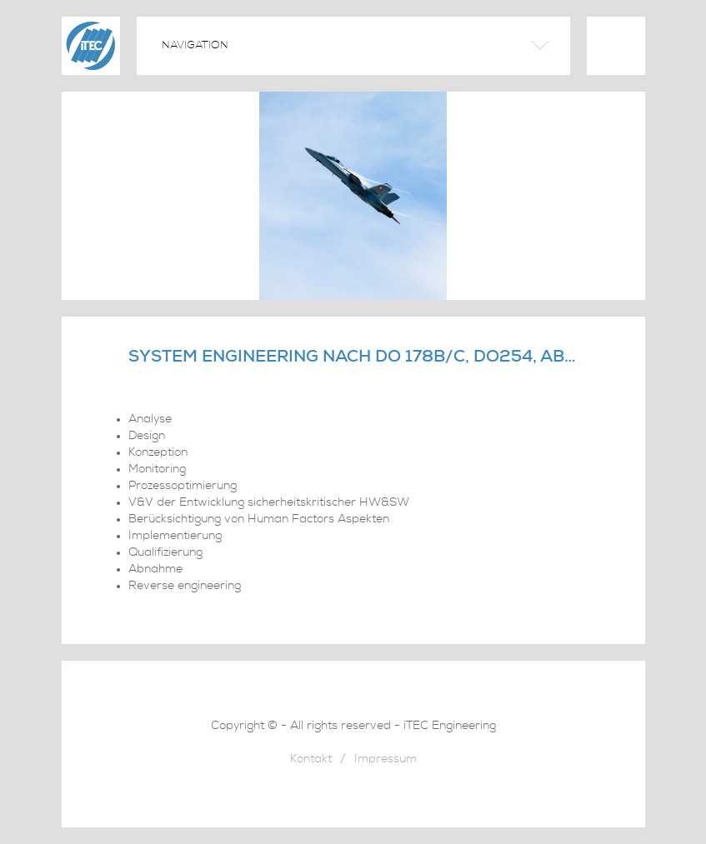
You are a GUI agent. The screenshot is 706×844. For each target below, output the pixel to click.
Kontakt (311, 760)
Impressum (385, 760)
